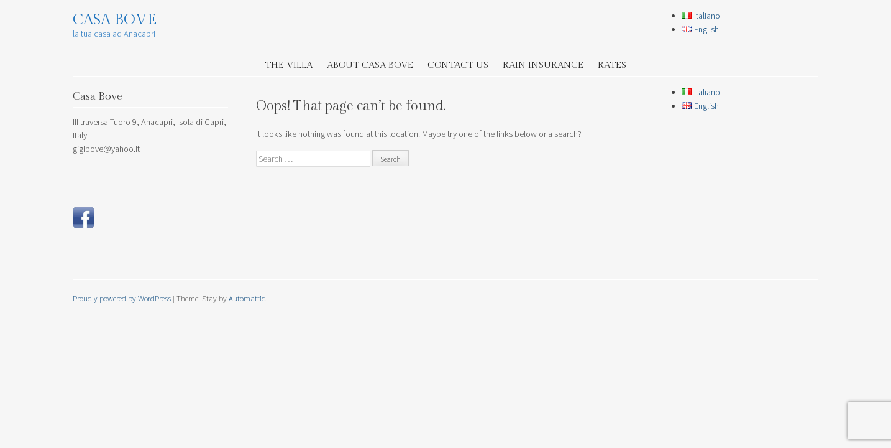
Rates (612, 65)
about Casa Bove (370, 65)
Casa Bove (115, 20)
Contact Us (457, 65)
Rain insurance (543, 65)
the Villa (289, 65)
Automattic (247, 298)
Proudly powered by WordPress (122, 298)
